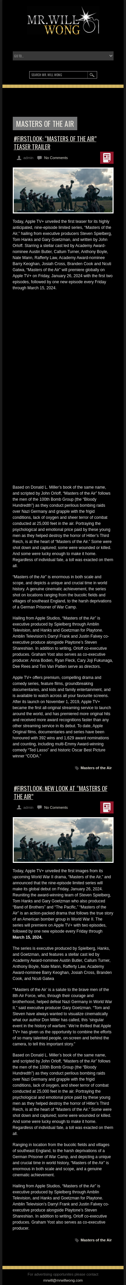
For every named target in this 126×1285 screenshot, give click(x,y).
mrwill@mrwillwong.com (63, 1280)
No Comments (56, 158)
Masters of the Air (96, 768)
